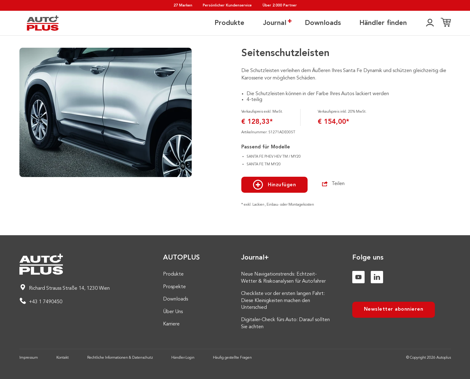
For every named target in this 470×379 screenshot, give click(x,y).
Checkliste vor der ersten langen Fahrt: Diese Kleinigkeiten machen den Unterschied (283, 300)
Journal (274, 22)
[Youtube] (358, 277)
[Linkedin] (377, 277)
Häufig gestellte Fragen (232, 358)
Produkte (229, 23)
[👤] (430, 23)
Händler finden (383, 23)
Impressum (28, 358)
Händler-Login (182, 358)
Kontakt (62, 358)
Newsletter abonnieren (393, 309)
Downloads (323, 23)
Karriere (171, 324)
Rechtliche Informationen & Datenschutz (120, 358)
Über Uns (173, 311)
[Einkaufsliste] (446, 23)
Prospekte (174, 286)
